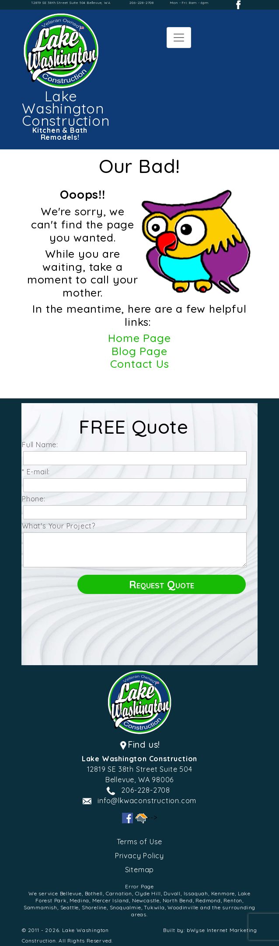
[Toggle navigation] (179, 37)
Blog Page (139, 351)
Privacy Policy (139, 855)
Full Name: (42, 444)
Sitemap (139, 869)
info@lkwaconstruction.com (147, 800)
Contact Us (139, 363)
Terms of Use (140, 841)
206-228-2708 (141, 2)
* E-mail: (38, 471)
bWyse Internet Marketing (222, 930)
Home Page (139, 338)
